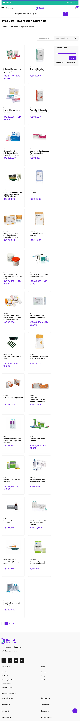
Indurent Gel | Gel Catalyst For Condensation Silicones (39, 153)
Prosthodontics (46, 717)
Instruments (6, 711)
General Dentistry (8, 698)
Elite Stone (33, 192)
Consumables (45, 698)
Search (75, 38)
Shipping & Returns (8, 680)
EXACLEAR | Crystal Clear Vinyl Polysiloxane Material (39, 523)
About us (5, 672)
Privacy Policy (6, 684)
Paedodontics (6, 717)
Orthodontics (45, 704)
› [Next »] (16, 623)
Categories (45, 676)
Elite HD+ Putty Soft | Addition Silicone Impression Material (10, 235)
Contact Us (5, 676)
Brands (43, 672)
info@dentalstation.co (9, 651)
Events (43, 680)
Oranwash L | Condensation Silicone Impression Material (38, 399)
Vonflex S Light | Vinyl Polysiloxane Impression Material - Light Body (12, 317)
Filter (73, 58)
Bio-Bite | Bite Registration (13, 398)
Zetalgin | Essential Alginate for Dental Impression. (37, 71)
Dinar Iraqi (71, 3)
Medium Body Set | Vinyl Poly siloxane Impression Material (12, 440)
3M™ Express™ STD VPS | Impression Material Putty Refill (12, 276)
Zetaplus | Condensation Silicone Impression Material (12, 71)
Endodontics (6, 704)
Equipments (45, 711)
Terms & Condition (8, 688)
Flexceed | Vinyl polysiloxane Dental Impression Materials (11, 153)
